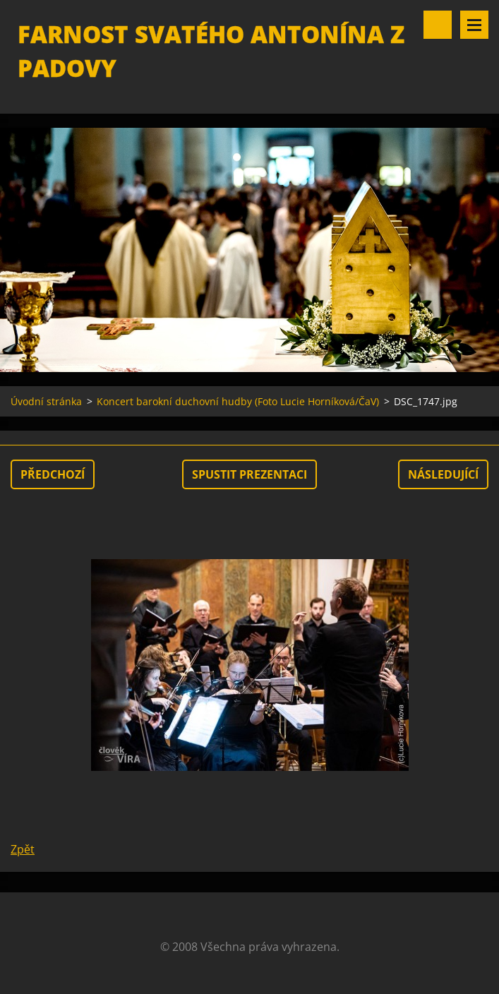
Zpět (23, 849)
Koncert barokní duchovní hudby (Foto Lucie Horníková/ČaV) (238, 401)
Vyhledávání (437, 25)
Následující (443, 474)
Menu (474, 25)
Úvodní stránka (46, 401)
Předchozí (52, 474)
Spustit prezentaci (249, 474)
